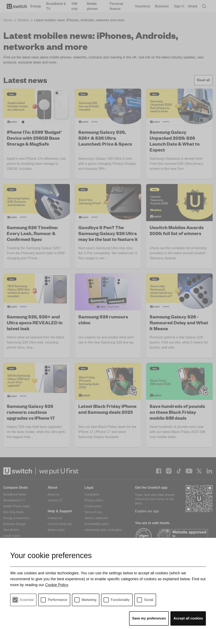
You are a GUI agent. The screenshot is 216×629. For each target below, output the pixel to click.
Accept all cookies (188, 618)
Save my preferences (149, 618)
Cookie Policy (56, 585)
